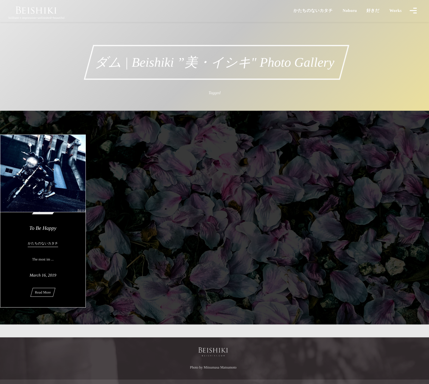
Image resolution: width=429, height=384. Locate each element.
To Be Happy (43, 228)
